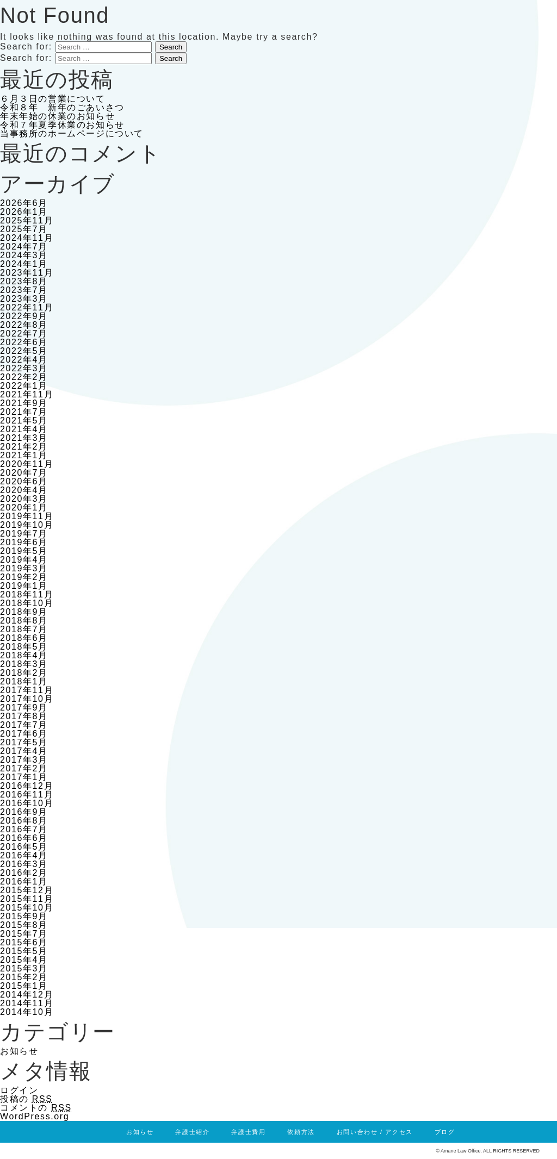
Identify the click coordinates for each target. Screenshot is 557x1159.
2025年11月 (26, 220)
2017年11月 (26, 690)
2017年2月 (24, 768)
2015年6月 (24, 942)
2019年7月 (24, 533)
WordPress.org (34, 1116)
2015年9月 (24, 916)
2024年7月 (24, 246)
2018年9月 (24, 611)
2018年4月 (24, 655)
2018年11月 (26, 594)
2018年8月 (24, 620)
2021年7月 (24, 411)
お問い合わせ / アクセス (375, 1132)
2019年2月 (24, 577)
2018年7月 (24, 629)
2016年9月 (24, 812)
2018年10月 (26, 603)
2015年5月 (24, 951)
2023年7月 (24, 290)
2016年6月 (24, 838)
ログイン (19, 1090)
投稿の (26, 1099)
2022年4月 (24, 359)
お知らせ (19, 1051)
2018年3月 (24, 664)
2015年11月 (26, 898)
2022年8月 (24, 324)
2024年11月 (26, 237)
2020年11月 (26, 464)
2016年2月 (24, 872)
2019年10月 (26, 524)
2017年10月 (26, 698)
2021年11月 (26, 394)
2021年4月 (24, 429)
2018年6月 (24, 638)
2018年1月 (24, 681)
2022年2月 (24, 377)
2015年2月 (24, 977)
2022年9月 (24, 316)
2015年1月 (24, 985)
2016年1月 (24, 881)
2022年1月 (24, 385)
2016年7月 (24, 829)
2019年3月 (24, 568)
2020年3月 (24, 498)
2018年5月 (24, 646)
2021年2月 (24, 446)
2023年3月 (24, 298)
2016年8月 (24, 820)
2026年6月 (24, 203)
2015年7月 (24, 933)
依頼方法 (300, 1132)
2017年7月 (24, 725)
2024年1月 (24, 264)
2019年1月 (24, 585)
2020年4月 (24, 490)
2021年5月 (24, 420)
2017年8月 (24, 716)
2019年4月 (24, 559)
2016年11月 (26, 794)
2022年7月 (24, 333)
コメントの (36, 1107)
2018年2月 (24, 672)
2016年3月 (24, 864)
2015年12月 (26, 890)
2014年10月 (26, 1012)
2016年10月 (26, 803)
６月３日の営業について (53, 98)
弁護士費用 (248, 1132)
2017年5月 (24, 742)
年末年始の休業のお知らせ (57, 116)
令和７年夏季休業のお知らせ (62, 124)
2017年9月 (24, 707)
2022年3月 (24, 368)
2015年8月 (24, 925)
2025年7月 (24, 229)
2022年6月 (24, 342)
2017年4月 (24, 751)
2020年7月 (24, 472)
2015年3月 (24, 968)
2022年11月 (26, 307)
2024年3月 (24, 255)
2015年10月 (26, 907)
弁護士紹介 (192, 1132)
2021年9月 (24, 403)
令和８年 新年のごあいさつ (62, 107)
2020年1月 (24, 507)
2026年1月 (24, 211)
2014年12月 (26, 994)
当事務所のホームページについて (72, 133)
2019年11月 (26, 516)
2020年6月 (24, 481)
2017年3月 (24, 759)
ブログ (445, 1132)
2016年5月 (24, 846)
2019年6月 (24, 542)
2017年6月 (24, 733)
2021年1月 (24, 455)
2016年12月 (26, 785)
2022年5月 (24, 351)
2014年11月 (26, 1003)
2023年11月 (26, 272)
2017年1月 (24, 777)
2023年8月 (24, 281)
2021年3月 (24, 438)
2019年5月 (24, 551)
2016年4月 (24, 855)
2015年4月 (24, 959)
